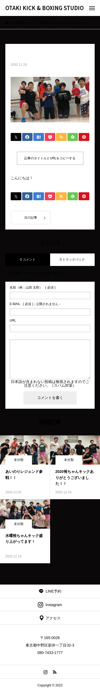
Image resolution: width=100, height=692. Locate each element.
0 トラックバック (72, 259)
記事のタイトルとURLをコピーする (49, 158)
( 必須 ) (32, 287)
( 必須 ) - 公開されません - (35, 304)
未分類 (18, 460)
